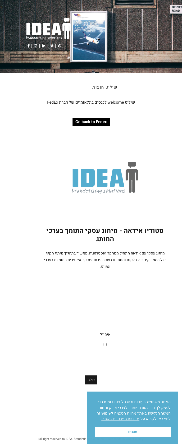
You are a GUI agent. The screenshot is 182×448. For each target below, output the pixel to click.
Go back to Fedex (91, 122)
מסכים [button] (132, 432)
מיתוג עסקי (58, 427)
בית (89, 19)
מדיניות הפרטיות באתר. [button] (120, 419)
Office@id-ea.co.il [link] (157, 368)
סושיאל (80, 427)
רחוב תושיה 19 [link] (154, 322)
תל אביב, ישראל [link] (153, 328)
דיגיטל (69, 427)
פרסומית (94, 260)
